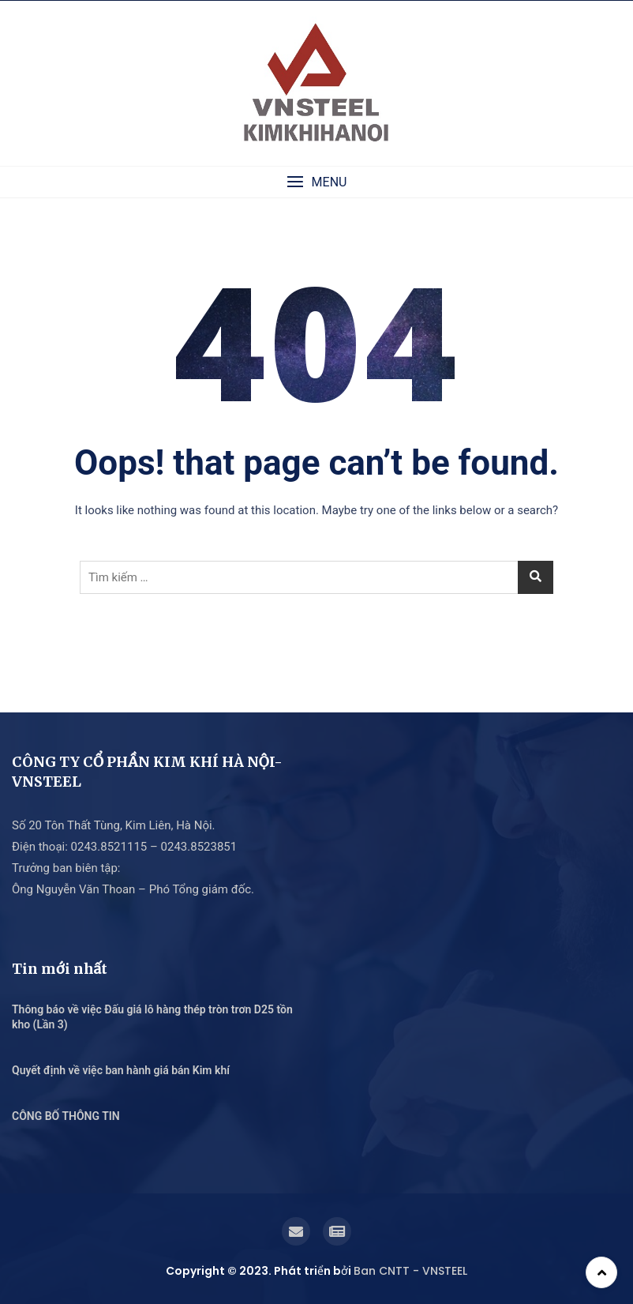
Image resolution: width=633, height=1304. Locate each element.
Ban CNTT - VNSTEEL (410, 1271)
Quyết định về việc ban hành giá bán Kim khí (121, 1070)
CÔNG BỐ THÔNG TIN (66, 1116)
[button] (316, 182)
